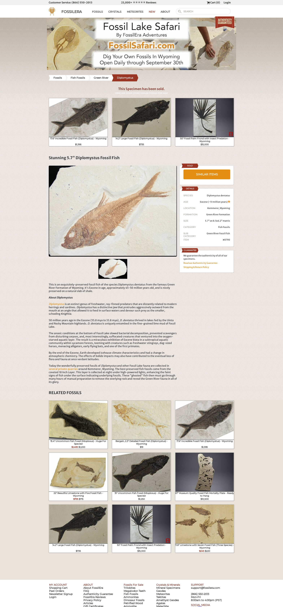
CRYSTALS (114, 11)
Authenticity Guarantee (98, 594)
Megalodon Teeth (134, 591)
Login (227, 2)
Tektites (161, 597)
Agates (160, 603)
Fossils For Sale (133, 584)
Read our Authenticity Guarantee (200, 263)
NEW (152, 11)
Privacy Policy (92, 600)
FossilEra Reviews (94, 597)
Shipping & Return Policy (196, 267)
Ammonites (131, 597)
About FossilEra (93, 587)
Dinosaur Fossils (134, 600)
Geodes (161, 591)
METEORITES (135, 11)
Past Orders (56, 591)
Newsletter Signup (61, 594)
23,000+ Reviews (138, 2)
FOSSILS (97, 11)
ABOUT (165, 11)
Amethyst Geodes (167, 600)
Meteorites (163, 594)
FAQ (86, 591)
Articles (88, 603)
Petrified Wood (133, 603)
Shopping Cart (58, 587)
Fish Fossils (224, 227)
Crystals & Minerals (168, 584)
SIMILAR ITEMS (207, 174)
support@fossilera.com (205, 587)
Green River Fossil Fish (218, 233)
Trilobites (129, 587)
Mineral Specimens (168, 587)
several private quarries (63, 369)
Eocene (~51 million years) (215, 201)
